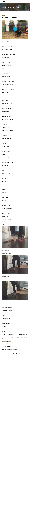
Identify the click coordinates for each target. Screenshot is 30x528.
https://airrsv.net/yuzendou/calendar (9, 346)
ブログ (4, 15)
